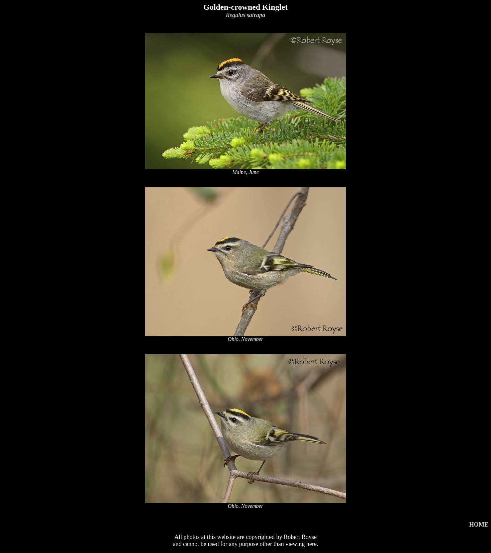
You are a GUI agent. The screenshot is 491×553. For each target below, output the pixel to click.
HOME (478, 524)
